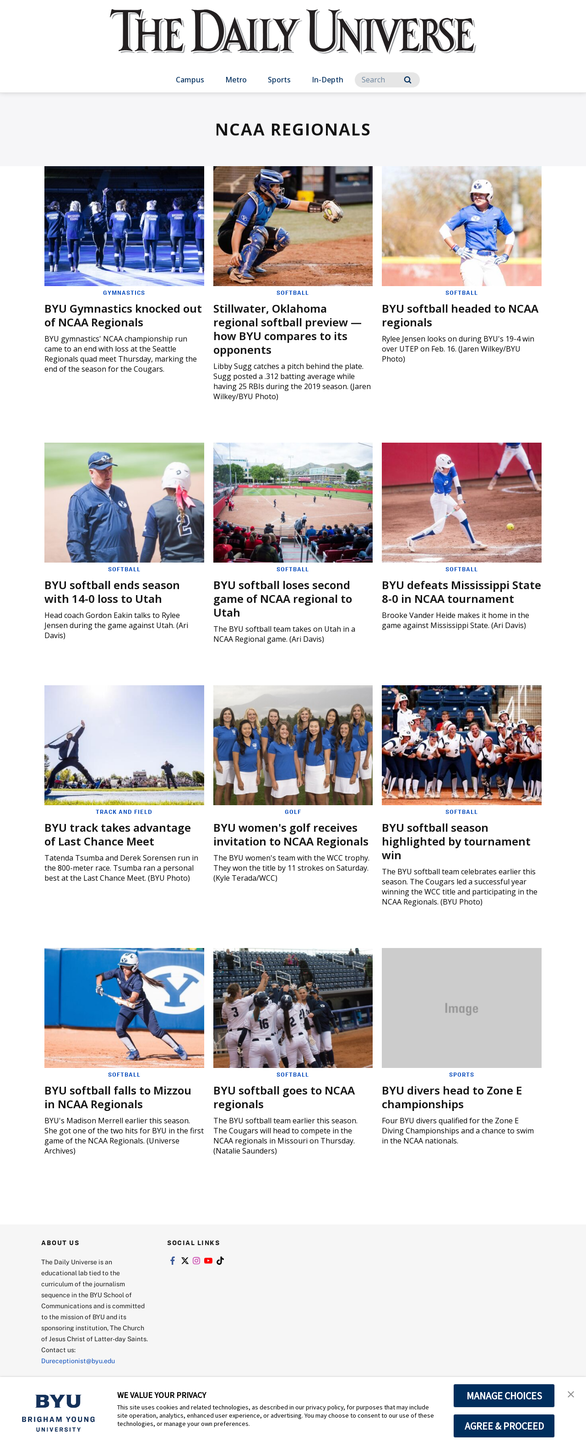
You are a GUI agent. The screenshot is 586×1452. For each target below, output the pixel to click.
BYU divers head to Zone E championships (452, 1097)
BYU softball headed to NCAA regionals (460, 315)
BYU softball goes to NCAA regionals (284, 1097)
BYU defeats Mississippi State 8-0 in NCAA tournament (461, 591)
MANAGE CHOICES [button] (504, 1395)
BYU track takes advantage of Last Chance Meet (117, 834)
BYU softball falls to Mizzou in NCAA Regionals (117, 1097)
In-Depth (327, 80)
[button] (571, 1393)
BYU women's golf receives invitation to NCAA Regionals (291, 834)
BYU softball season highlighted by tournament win (456, 841)
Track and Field (124, 811)
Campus (190, 80)
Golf (293, 811)
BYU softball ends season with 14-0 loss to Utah (112, 591)
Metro (236, 80)
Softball (293, 292)
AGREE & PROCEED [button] (504, 1425)
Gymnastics (124, 292)
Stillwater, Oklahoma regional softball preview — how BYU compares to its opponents (287, 329)
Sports (279, 80)
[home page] (293, 41)
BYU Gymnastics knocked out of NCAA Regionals (123, 315)
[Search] (387, 80)
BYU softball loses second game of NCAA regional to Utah (282, 598)
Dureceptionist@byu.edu (78, 1361)
